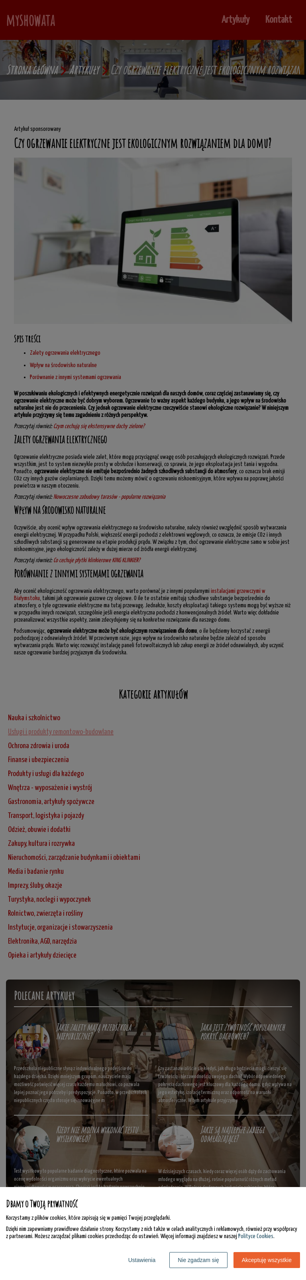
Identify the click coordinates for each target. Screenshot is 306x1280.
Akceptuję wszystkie (267, 1260)
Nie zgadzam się (198, 1260)
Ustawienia (141, 1260)
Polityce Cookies (255, 1236)
